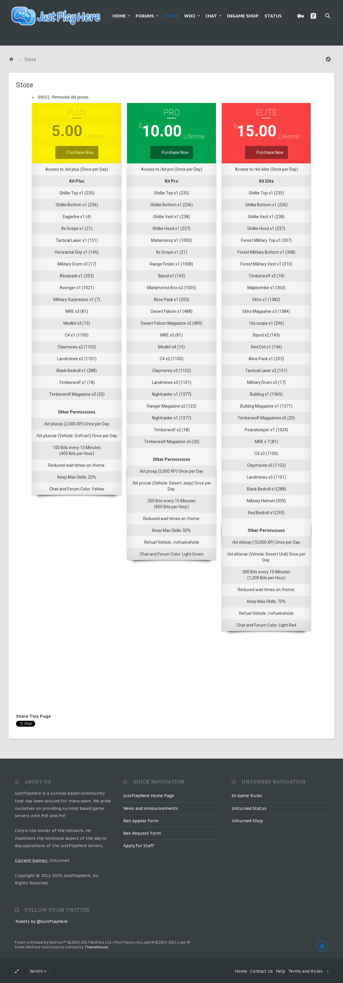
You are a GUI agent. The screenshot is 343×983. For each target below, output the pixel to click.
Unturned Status (249, 808)
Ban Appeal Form (140, 820)
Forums (145, 16)
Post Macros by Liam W (152, 942)
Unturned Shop (247, 820)
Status (273, 16)
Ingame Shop (243, 16)
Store (171, 16)
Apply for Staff (138, 845)
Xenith (36, 971)
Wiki (189, 16)
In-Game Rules (247, 795)
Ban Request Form (142, 833)
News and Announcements (150, 808)
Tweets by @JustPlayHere (41, 921)
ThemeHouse (96, 947)
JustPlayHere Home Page (148, 795)
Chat (211, 16)
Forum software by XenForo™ (63, 942)
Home (119, 16)
